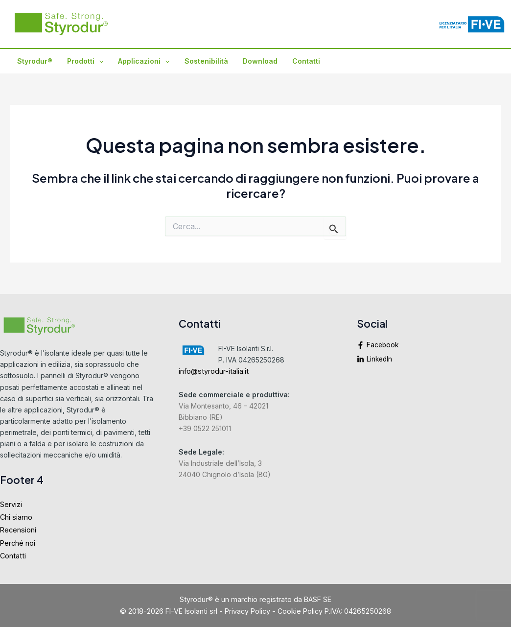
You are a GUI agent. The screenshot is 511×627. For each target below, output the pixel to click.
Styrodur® (34, 61)
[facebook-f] (434, 347)
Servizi (11, 504)
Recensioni (18, 530)
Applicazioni (141, 61)
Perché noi (17, 543)
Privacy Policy (247, 611)
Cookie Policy (300, 611)
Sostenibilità (203, 61)
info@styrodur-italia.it (214, 371)
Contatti (301, 61)
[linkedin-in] (434, 360)
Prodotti (84, 61)
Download (255, 61)
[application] (97, 61)
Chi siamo (16, 517)
